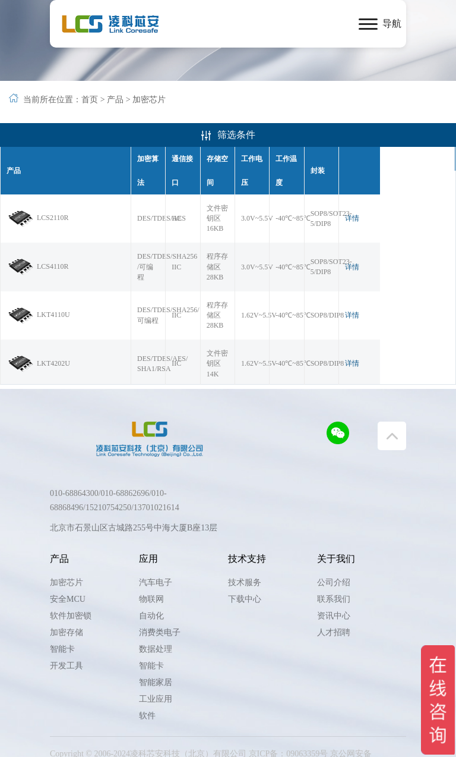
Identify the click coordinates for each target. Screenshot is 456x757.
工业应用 (155, 675)
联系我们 (333, 575)
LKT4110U (38, 268)
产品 (115, 99)
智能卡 (62, 625)
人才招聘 (333, 608)
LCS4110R (38, 229)
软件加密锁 (70, 592)
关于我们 (336, 535)
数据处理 (155, 625)
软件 (147, 691)
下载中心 (244, 575)
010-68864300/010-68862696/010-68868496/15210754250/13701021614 (114, 476)
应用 (148, 535)
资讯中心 (333, 592)
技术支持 (247, 535)
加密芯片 (149, 99)
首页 (89, 99)
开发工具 (66, 641)
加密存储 (66, 608)
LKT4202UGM (44, 351)
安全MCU (68, 575)
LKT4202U (38, 307)
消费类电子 (159, 608)
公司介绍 (333, 558)
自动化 (151, 592)
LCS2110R (38, 190)
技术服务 (244, 558)
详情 (428, 190)
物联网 (151, 575)
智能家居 (155, 658)
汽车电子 (155, 558)
